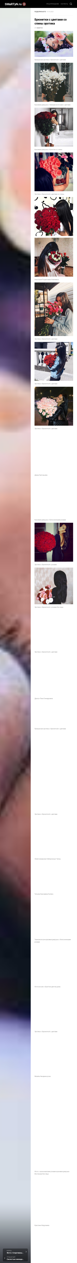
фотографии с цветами (60, 928)
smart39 (40, 28)
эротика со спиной (41, 937)
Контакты (64, 4)
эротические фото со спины (59, 940)
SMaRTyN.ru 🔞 (15, 4)
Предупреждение (52, 4)
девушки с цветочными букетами (58, 919)
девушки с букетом (55, 916)
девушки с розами (40, 919)
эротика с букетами (57, 931)
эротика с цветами (54, 934)
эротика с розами (40, 934)
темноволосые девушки (57, 925)
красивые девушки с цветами (44, 922)
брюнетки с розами (46, 913)
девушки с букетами (41, 916)
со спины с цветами (41, 925)
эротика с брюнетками (42, 931)
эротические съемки (41, 940)
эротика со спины (54, 937)
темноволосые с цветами (43, 928)
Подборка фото (40, 11)
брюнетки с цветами (60, 913)
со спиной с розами (61, 922)
